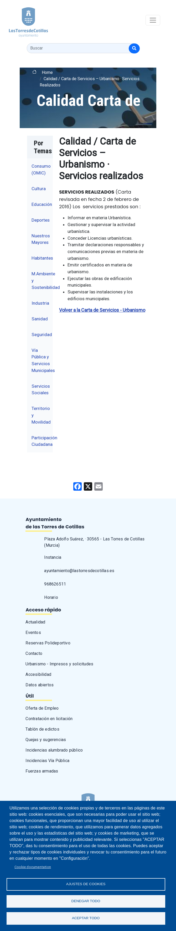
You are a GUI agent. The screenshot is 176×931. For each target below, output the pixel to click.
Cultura (39, 188)
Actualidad (35, 622)
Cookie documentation (32, 867)
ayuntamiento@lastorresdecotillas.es (79, 570)
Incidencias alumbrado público (54, 750)
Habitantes (42, 258)
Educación (42, 204)
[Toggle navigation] (153, 20)
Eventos (33, 632)
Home (47, 72)
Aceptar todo (86, 918)
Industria (40, 303)
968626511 (55, 584)
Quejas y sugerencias (45, 739)
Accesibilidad (38, 674)
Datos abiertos (39, 684)
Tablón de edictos (42, 729)
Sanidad (40, 318)
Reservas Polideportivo (47, 642)
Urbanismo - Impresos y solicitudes (59, 663)
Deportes (41, 220)
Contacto (33, 653)
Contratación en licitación (49, 718)
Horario (51, 597)
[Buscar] (134, 48)
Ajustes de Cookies (86, 884)
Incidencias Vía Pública (47, 760)
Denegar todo (85, 901)
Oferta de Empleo (42, 708)
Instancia (52, 557)
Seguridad (42, 334)
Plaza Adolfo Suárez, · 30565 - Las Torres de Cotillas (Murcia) (94, 542)
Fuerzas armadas (41, 771)
